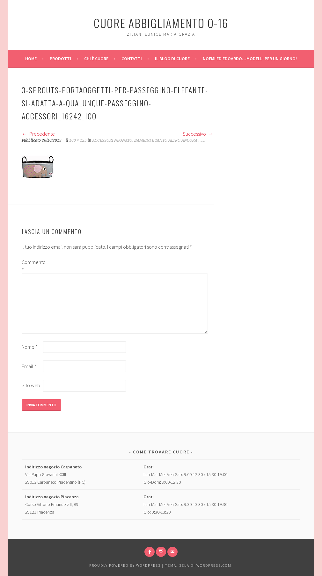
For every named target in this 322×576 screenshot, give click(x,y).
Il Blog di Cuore (172, 58)
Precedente (38, 134)
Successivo (198, 134)
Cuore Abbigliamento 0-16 (161, 22)
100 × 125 (78, 140)
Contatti (131, 58)
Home (31, 58)
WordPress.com (213, 565)
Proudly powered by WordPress (125, 565)
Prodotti (60, 58)
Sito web (31, 385)
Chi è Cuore (96, 58)
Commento (32, 266)
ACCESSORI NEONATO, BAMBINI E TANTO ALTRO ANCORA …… (148, 140)
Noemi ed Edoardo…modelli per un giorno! (250, 58)
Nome (30, 347)
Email (29, 366)
